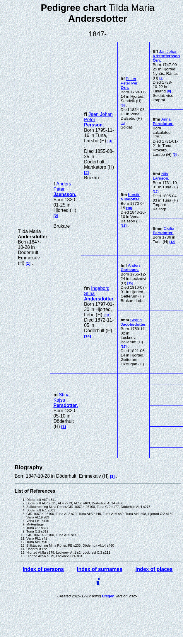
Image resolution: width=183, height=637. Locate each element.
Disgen (108, 596)
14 (87, 336)
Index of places (154, 569)
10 (129, 208)
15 (130, 283)
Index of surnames (99, 569)
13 (107, 315)
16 (124, 346)
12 (156, 191)
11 (124, 225)
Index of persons (43, 569)
